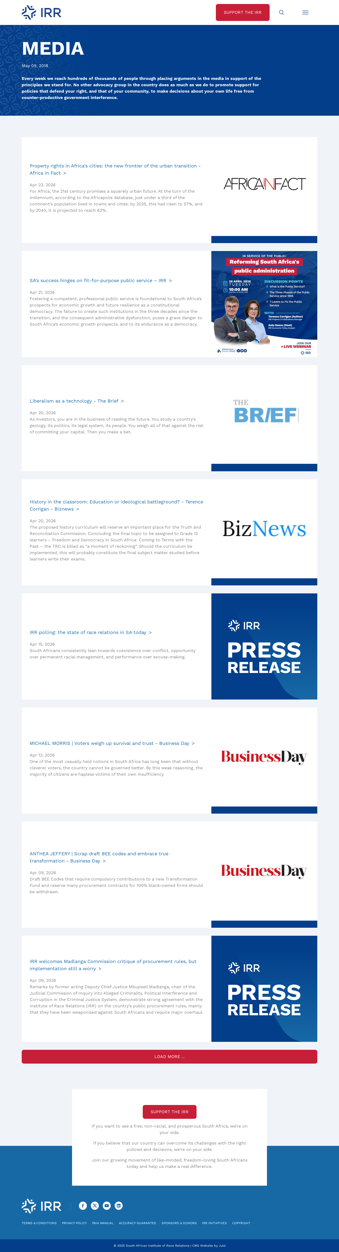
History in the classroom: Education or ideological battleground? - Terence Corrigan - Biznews (116, 505)
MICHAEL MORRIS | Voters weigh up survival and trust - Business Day (109, 743)
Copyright (241, 1223)
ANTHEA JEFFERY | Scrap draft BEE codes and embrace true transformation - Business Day (99, 857)
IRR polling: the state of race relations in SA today (88, 632)
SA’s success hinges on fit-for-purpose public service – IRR (98, 280)
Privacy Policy (74, 1223)
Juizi (222, 1245)
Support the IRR (170, 1111)
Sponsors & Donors (179, 1223)
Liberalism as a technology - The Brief (74, 401)
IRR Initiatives (214, 1223)
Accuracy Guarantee (137, 1223)
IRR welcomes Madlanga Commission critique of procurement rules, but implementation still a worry (113, 965)
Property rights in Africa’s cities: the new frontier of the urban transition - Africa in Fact (115, 169)
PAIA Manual (103, 1223)
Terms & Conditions (39, 1223)
